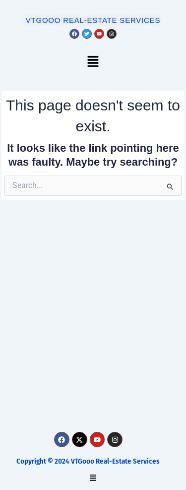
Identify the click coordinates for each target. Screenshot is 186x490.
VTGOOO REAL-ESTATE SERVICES (93, 20)
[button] (93, 63)
